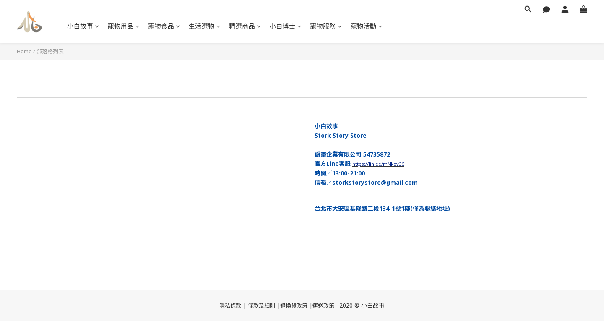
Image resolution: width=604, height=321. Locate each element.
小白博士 (286, 26)
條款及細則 (261, 305)
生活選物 (205, 26)
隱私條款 (230, 305)
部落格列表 (50, 51)
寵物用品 (124, 26)
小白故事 (83, 26)
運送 (317, 305)
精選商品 (245, 26)
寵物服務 (326, 26)
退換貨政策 (293, 305)
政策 (328, 305)
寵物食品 (164, 26)
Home (24, 51)
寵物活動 (367, 26)
